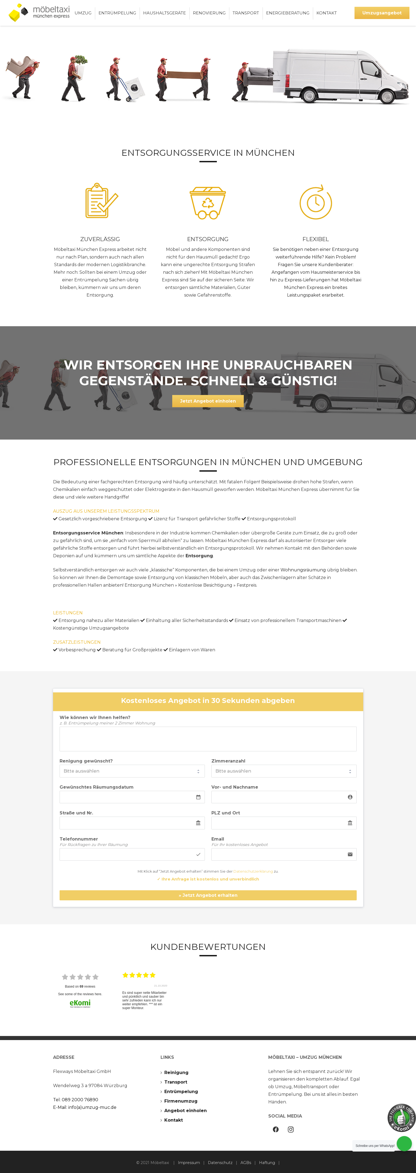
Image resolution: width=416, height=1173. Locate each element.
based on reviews (80, 986)
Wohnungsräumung (303, 570)
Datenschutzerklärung (253, 871)
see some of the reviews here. (80, 994)
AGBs (246, 1162)
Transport (175, 1082)
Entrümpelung (181, 1091)
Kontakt (173, 1120)
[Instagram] (290, 1129)
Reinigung (176, 1072)
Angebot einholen (185, 1110)
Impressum (189, 1162)
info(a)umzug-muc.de (92, 1107)
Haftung (267, 1162)
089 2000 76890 (80, 1099)
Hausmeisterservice (332, 272)
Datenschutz (220, 1162)
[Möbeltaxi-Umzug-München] (41, 13)
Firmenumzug (181, 1101)
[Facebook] (275, 1129)
